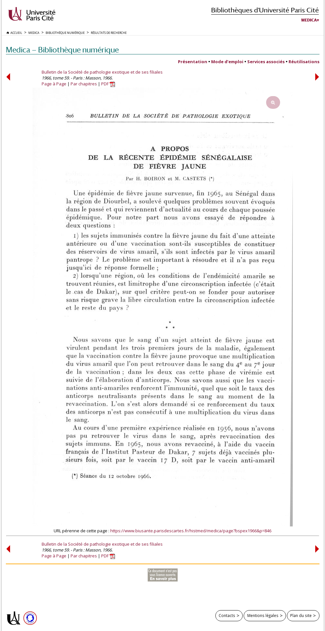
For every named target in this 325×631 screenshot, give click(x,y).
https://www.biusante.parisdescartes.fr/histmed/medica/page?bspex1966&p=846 (190, 531)
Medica (309, 20)
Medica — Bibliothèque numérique (62, 49)
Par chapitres (84, 84)
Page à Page (54, 84)
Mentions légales (262, 615)
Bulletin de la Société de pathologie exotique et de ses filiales (102, 72)
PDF (108, 84)
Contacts (227, 615)
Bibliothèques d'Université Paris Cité (265, 10)
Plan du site (301, 615)
